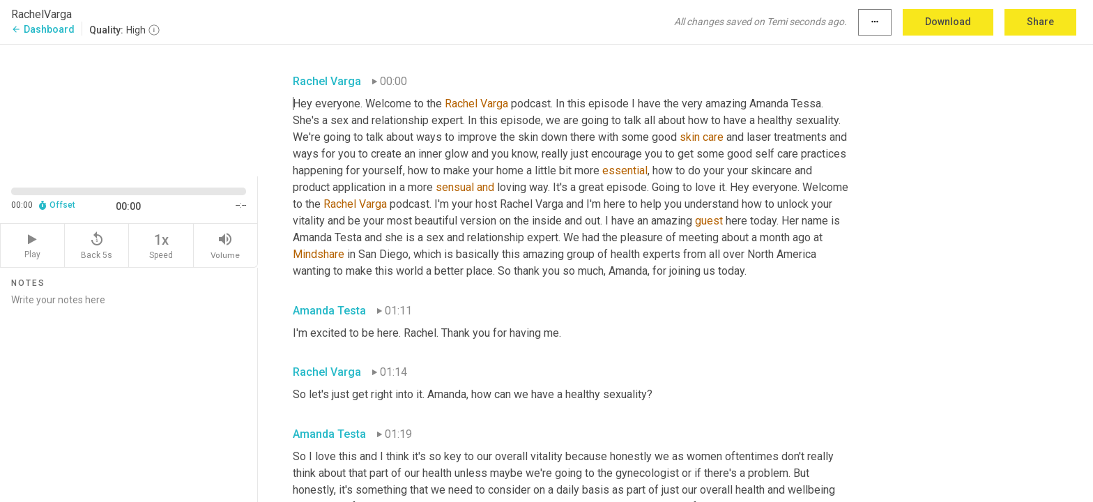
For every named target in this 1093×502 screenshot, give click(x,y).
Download (948, 21)
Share (1040, 21)
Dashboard (43, 29)
